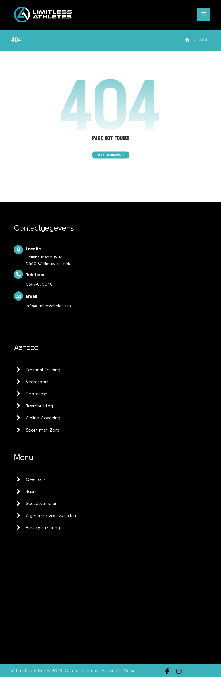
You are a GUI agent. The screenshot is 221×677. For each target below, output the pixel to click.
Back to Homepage (110, 155)
